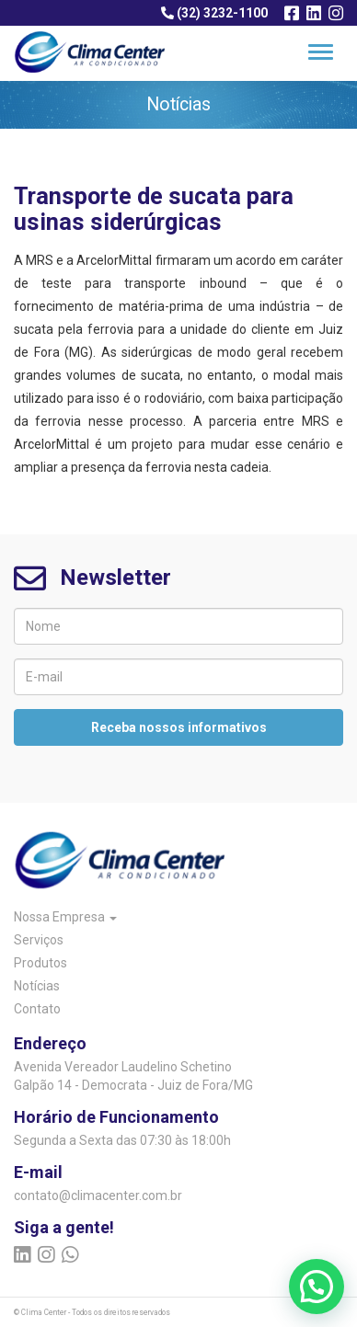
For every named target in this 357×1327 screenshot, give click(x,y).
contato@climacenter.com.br (98, 1195)
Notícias (37, 985)
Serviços (38, 939)
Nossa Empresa (65, 916)
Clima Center (43, 1312)
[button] (316, 1286)
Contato (37, 1008)
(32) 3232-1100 (214, 13)
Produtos (40, 962)
